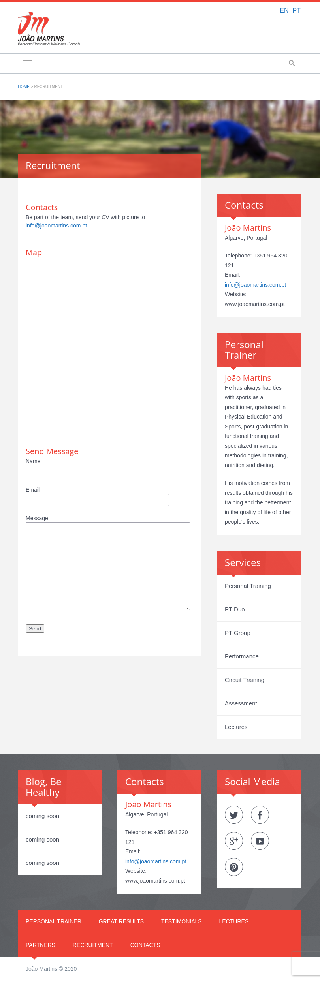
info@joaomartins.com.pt (56, 225)
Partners (40, 945)
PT (297, 10)
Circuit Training (244, 680)
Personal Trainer (53, 921)
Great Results (121, 921)
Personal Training (248, 586)
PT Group (237, 633)
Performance (242, 656)
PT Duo (235, 609)
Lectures (236, 727)
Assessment (241, 703)
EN (284, 10)
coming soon (42, 815)
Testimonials (181, 921)
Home (24, 87)
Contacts (145, 945)
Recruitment (93, 945)
